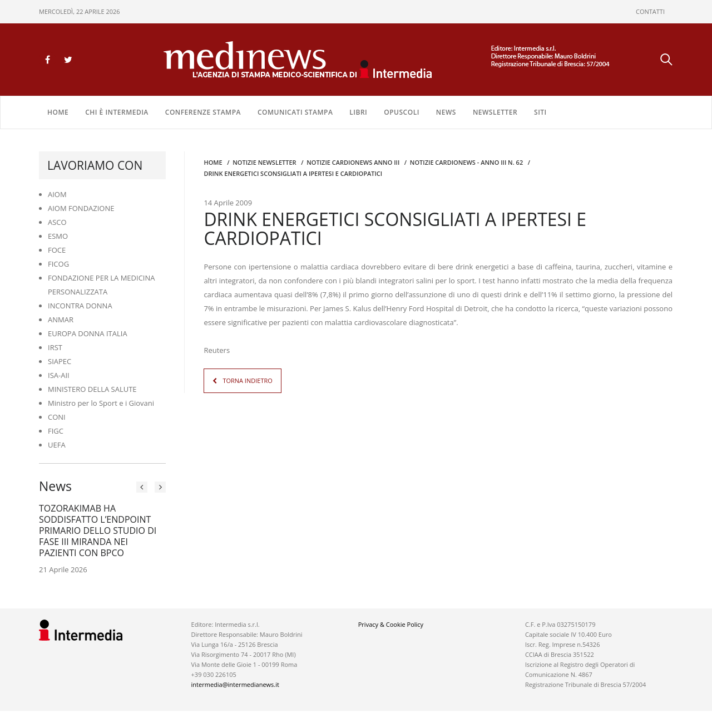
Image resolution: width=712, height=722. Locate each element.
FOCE (57, 250)
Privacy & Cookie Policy (390, 624)
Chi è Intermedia (117, 112)
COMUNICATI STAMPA (295, 112)
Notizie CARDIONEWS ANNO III (352, 162)
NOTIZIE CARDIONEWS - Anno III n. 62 (466, 162)
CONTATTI (650, 11)
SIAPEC (59, 361)
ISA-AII (59, 375)
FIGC (55, 431)
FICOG (58, 264)
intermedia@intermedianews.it (235, 684)
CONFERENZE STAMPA (203, 112)
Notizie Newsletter (264, 162)
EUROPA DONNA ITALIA (87, 333)
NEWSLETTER (495, 112)
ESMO (58, 236)
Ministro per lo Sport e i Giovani (101, 403)
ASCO (57, 222)
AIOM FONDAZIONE (81, 208)
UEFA (57, 445)
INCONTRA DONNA (80, 306)
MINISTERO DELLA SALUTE (92, 389)
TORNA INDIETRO (247, 380)
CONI (57, 417)
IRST (55, 347)
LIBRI (358, 112)
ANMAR (60, 320)
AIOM (57, 194)
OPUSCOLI (401, 112)
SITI (540, 112)
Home (57, 112)
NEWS (446, 112)
